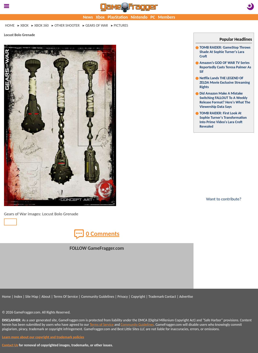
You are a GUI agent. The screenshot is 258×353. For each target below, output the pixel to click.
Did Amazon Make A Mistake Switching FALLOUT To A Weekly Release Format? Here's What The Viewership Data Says (225, 100)
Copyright (138, 296)
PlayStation (118, 17)
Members (166, 17)
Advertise (186, 296)
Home (10, 25)
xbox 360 (41, 25)
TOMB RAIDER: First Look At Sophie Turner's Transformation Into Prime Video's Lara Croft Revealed (223, 120)
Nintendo (139, 17)
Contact (170, 296)
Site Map (31, 296)
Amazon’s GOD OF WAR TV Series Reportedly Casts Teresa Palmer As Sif (225, 67)
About (45, 296)
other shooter (66, 25)
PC (152, 17)
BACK (10, 222)
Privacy (123, 296)
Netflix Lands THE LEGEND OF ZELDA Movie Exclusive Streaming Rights (225, 82)
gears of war (96, 25)
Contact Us (10, 345)
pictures (121, 25)
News (88, 17)
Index (18, 296)
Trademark (156, 296)
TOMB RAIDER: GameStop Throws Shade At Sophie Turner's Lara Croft (225, 51)
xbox (24, 25)
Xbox (100, 17)
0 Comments (97, 234)
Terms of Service (102, 324)
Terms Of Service (66, 296)
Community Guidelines (97, 296)
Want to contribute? (224, 196)
